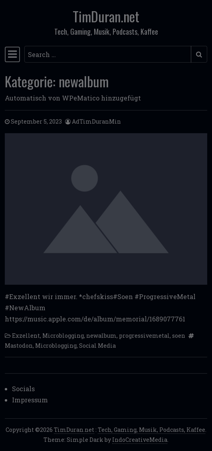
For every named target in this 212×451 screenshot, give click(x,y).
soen (178, 335)
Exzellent (26, 335)
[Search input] (107, 54)
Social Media (97, 345)
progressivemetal (144, 335)
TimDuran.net (106, 16)
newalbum (101, 335)
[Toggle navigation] (12, 54)
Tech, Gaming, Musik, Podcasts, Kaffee (151, 429)
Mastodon (19, 345)
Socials (23, 388)
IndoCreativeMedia (139, 439)
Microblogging (63, 335)
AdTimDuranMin (96, 121)
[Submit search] (199, 54)
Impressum (30, 400)
